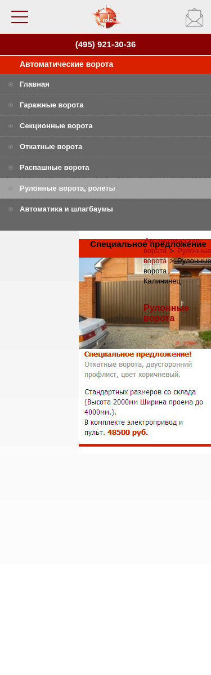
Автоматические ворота (66, 64)
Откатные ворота (51, 146)
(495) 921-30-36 (105, 44)
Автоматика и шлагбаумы (66, 209)
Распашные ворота (54, 167)
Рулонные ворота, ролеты (67, 188)
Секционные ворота (56, 126)
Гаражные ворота (52, 105)
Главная (35, 84)
